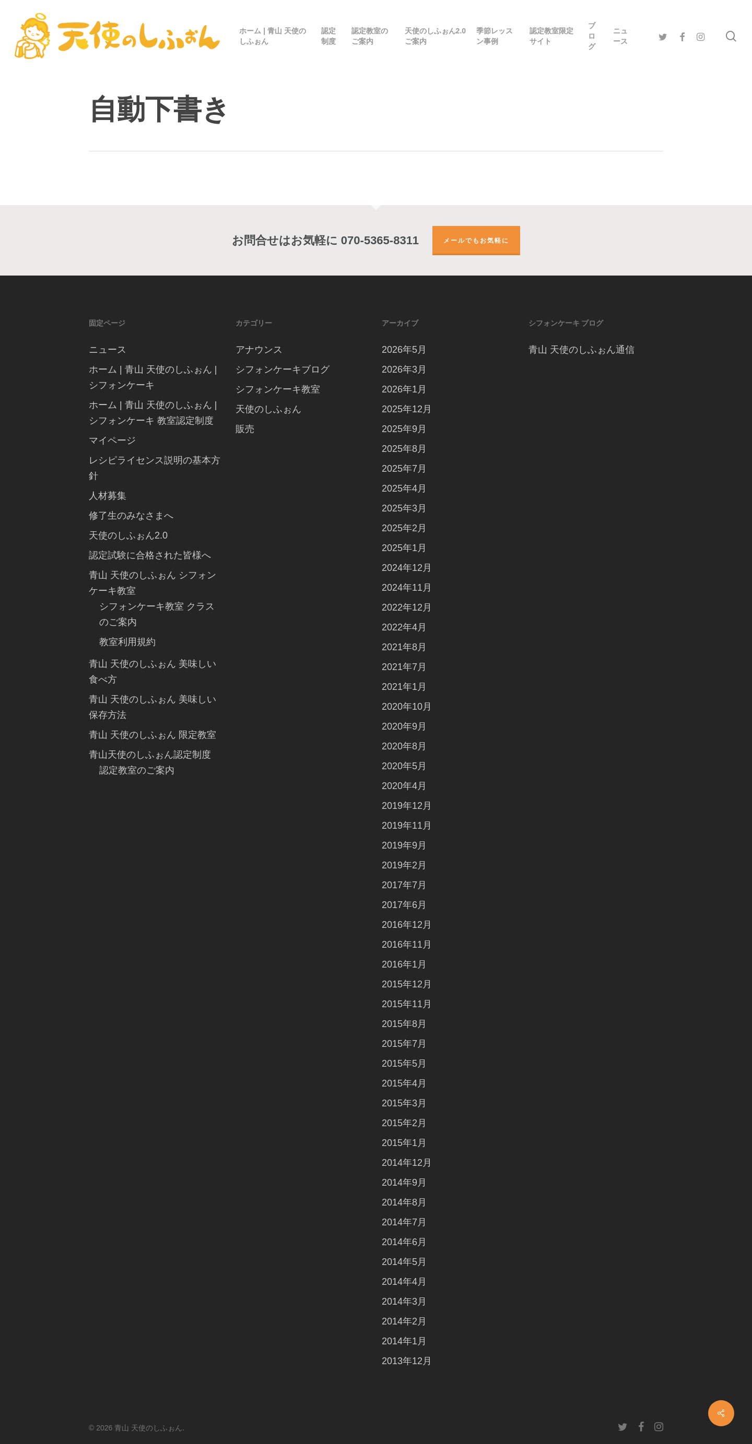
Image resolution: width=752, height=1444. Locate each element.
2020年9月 (404, 726)
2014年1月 (404, 1341)
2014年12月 (407, 1162)
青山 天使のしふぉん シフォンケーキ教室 (152, 583)
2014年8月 (404, 1202)
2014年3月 (404, 1301)
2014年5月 (404, 1262)
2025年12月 (407, 409)
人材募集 (107, 496)
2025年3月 (404, 508)
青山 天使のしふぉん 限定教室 (152, 735)
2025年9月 (404, 429)
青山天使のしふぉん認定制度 (150, 754)
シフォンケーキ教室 (278, 389)
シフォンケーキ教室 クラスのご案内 (157, 614)
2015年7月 (404, 1044)
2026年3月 (404, 369)
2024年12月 (407, 568)
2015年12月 (407, 984)
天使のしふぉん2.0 (128, 535)
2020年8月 (404, 746)
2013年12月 (407, 1361)
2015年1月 (404, 1143)
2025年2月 (404, 528)
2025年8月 (404, 449)
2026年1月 (404, 389)
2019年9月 (404, 845)
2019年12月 (407, 806)
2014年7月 (404, 1222)
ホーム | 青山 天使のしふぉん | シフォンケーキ (153, 377)
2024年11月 (407, 587)
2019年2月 (404, 865)
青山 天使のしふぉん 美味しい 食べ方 (152, 672)
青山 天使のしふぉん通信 (581, 349)
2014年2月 (404, 1321)
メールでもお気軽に (476, 240)
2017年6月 (404, 905)
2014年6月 (404, 1242)
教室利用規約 (127, 642)
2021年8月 (404, 647)
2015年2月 (404, 1123)
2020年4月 (404, 786)
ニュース (107, 349)
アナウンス (259, 349)
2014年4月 (404, 1281)
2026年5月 (404, 349)
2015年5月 (404, 1063)
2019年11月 (407, 825)
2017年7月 (404, 885)
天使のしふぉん (268, 409)
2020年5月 (404, 766)
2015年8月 (404, 1024)
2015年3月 (404, 1103)
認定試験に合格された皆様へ (150, 555)
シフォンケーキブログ (283, 369)
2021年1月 (404, 687)
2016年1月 (404, 964)
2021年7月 (404, 667)
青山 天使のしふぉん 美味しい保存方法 (152, 707)
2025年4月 (404, 488)
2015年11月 (407, 1004)
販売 (245, 429)
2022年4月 (404, 627)
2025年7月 (404, 468)
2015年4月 (404, 1083)
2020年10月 (407, 706)
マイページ (112, 440)
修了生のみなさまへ (131, 515)
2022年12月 (407, 607)
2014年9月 (404, 1182)
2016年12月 (407, 925)
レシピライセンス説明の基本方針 (154, 468)
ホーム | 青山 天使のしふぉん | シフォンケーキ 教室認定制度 (153, 413)
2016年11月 (407, 944)
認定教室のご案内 (136, 770)
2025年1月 (404, 548)
